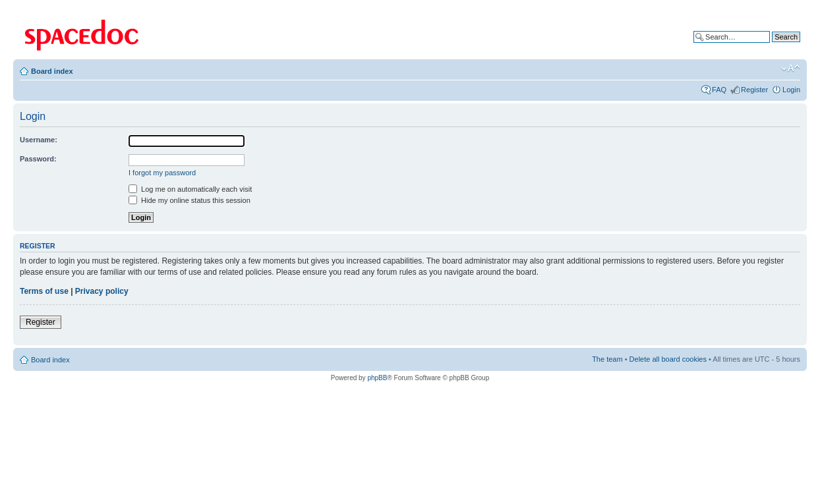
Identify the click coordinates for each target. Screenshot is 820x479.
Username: (38, 140)
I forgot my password (162, 173)
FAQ (719, 90)
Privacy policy (102, 291)
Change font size (790, 68)
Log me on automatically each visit (190, 189)
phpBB (377, 377)
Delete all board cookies (668, 359)
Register (754, 90)
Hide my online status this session (189, 200)
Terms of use (44, 291)
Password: (38, 159)
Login (791, 90)
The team (607, 359)
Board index (52, 71)
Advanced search (772, 47)
